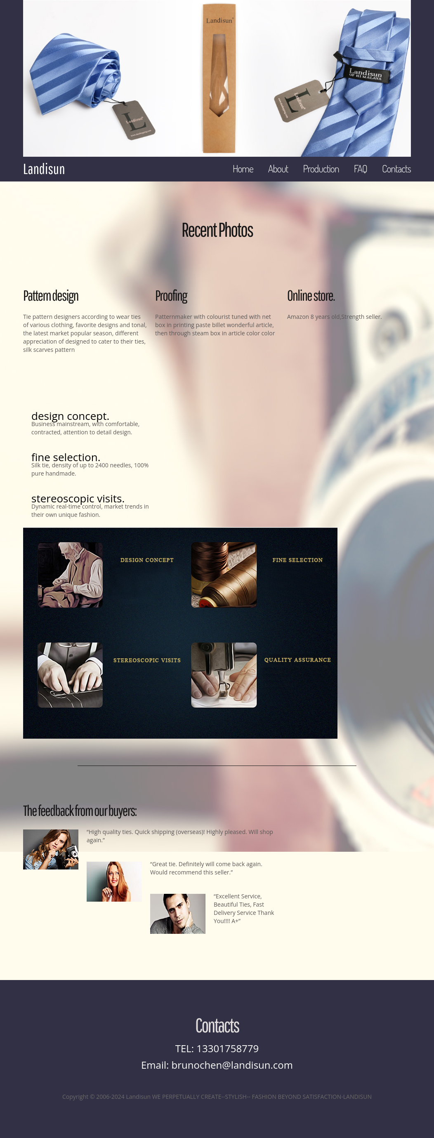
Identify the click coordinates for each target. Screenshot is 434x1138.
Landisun (44, 168)
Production (321, 168)
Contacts (396, 168)
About (278, 168)
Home (243, 168)
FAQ (360, 168)
